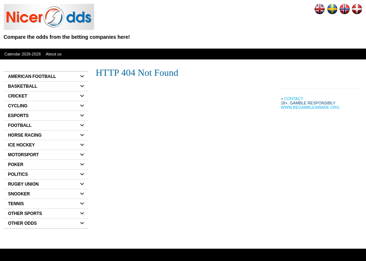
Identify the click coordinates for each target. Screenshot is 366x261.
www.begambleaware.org (310, 107)
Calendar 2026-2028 (22, 54)
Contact (293, 98)
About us (53, 54)
